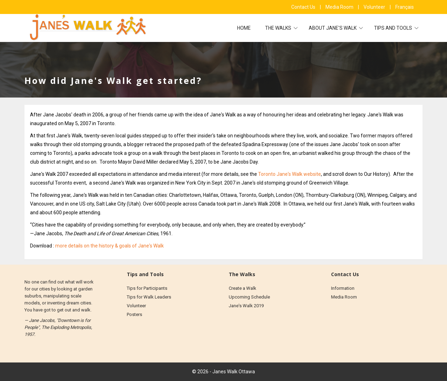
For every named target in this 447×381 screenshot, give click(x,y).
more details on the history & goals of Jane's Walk (109, 246)
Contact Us (303, 7)
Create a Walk (242, 288)
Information (342, 288)
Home (244, 28)
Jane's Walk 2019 (246, 305)
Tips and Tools (393, 28)
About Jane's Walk (333, 28)
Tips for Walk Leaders (149, 297)
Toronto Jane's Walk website (289, 174)
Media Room (339, 7)
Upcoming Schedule (249, 297)
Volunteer (375, 7)
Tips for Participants (147, 288)
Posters (134, 314)
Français (404, 7)
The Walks (278, 28)
